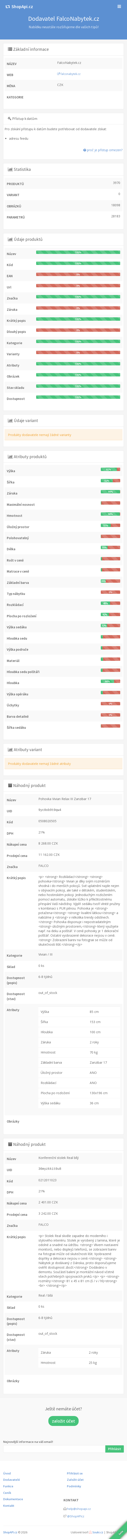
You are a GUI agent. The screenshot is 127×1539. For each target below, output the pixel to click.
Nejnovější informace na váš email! (28, 1442)
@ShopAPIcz (75, 1516)
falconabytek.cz (68, 74)
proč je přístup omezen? (102, 150)
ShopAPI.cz (10, 1532)
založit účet (63, 1421)
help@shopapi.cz (79, 1509)
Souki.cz (97, 1532)
